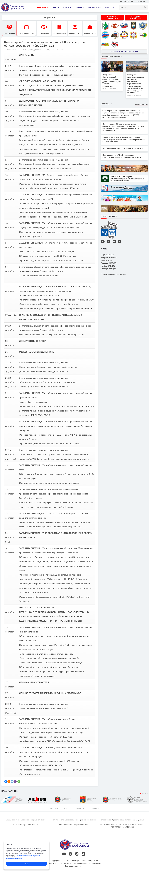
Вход (141, 1)
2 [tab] (142, 793)
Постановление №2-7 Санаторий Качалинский (122, 149)
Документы (107, 104)
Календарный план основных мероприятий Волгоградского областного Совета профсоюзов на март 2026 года (123, 139)
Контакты (109, 7)
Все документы (36, 50)
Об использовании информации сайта (73, 825)
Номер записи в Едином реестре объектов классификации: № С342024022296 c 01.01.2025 (122, 826)
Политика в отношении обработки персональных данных (74, 820)
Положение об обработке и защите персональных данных (122, 820)
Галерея (79, 7)
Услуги (67, 7)
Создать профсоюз (136, 18)
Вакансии (94, 809)
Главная (54, 809)
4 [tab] (145, 793)
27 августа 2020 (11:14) (16, 50)
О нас (66, 809)
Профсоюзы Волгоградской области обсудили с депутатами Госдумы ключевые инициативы (111, 80)
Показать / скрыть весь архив (113, 274)
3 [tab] (143, 793)
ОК (26, 864)
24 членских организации (124, 52)
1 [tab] (140, 793)
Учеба (55, 7)
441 (61, 50)
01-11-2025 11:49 (135, 96)
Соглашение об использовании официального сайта (25, 820)
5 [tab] (147, 793)
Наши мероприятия (111, 56)
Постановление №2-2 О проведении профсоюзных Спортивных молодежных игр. (122, 156)
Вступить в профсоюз (112, 18)
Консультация (95, 7)
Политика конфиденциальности (25, 825)
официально (50, 50)
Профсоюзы (42, 7)
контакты (79, 809)
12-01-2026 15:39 (110, 89)
